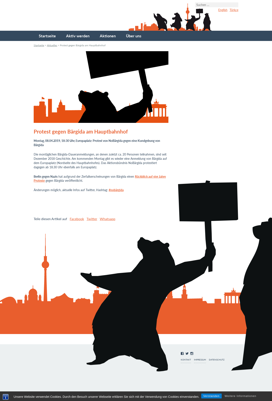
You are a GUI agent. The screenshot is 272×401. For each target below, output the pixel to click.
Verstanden (211, 396)
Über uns (133, 35)
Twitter (92, 219)
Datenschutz (216, 360)
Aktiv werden (78, 35)
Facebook (77, 219)
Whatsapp (107, 219)
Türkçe (234, 10)
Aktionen (108, 35)
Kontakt (186, 360)
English (222, 10)
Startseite (47, 35)
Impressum (200, 360)
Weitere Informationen (240, 396)
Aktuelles (52, 45)
